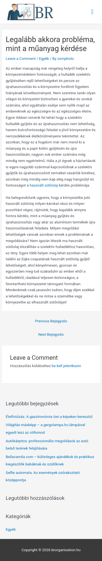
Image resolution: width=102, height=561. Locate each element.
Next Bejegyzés (51, 334)
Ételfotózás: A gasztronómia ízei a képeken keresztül (49, 416)
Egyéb (44, 58)
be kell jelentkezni (66, 366)
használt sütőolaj (44, 185)
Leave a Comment (21, 58)
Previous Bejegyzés (51, 321)
